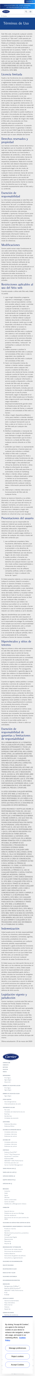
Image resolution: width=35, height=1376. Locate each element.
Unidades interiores (10, 1134)
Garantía (7, 1230)
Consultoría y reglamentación (13, 1258)
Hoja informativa (9, 1302)
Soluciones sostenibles (10, 1276)
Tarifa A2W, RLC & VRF (9, 1172)
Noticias (5, 1067)
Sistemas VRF (6, 1140)
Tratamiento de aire (9, 1107)
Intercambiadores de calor (12, 1104)
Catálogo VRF (7, 1183)
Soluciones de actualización (13, 1251)
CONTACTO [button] (30, 1)
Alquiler (7, 1243)
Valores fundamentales (11, 1300)
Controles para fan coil (11, 1162)
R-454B (6, 1294)
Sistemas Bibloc (9, 1126)
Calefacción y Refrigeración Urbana (15, 1204)
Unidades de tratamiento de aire (14, 1112)
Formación (6, 1207)
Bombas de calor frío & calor (11, 1085)
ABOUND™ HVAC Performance (13, 1160)
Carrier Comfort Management (13, 1165)
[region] (17, 1345)
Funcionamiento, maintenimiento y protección (17, 1226)
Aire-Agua (7, 1078)
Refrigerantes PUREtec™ (11, 1286)
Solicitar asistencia (10, 1215)
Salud (6, 1195)
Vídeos (5, 1071)
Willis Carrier (8, 1305)
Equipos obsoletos (9, 1180)
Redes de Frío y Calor (9, 1272)
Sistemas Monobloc (10, 1124)
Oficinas (6, 1197)
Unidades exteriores (10, 1132)
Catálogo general (9, 1176)
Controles (6, 1150)
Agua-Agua (7, 1080)
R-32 (5, 1292)
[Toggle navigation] (26, 11)
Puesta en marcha (10, 1228)
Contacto (5, 1065)
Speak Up (7, 1309)
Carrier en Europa (8, 1312)
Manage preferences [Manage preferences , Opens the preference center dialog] (17, 1348)
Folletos (5, 1069)
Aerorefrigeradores (10, 1101)
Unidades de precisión (11, 1118)
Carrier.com (6, 1062)
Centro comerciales (10, 1199)
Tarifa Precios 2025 (9, 1168)
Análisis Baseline (9, 1253)
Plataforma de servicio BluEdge (14, 1213)
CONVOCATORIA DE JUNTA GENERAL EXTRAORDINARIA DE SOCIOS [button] (17, 6)
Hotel (6, 1193)
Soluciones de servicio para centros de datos (16, 1218)
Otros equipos (7, 1099)
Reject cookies (17, 1356)
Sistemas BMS (8, 1158)
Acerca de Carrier (8, 1298)
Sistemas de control (10, 1136)
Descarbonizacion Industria (11, 1280)
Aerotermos (8, 1116)
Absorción (7, 1082)
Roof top (7, 1114)
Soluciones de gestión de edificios (15, 1255)
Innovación (6, 1284)
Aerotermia (6, 1121)
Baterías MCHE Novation (12, 1288)
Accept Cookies (17, 1365)
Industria (7, 1191)
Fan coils (7, 1109)
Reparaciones (8, 1239)
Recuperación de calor (10, 1269)
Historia (6, 1307)
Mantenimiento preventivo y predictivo (16, 1233)
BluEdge (7, 1235)
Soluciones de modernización (13, 1249)
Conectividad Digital (10, 1237)
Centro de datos (9, 1201)
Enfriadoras (6, 1075)
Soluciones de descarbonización (12, 1261)
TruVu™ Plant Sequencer (12, 1154)
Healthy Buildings (8, 1265)
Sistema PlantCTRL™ (10, 1152)
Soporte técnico (9, 1211)
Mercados (6, 1189)
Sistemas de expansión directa (12, 1129)
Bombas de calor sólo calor (11, 1093)
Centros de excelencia (11, 1315)
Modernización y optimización (12, 1247)
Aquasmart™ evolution (11, 1156)
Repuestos (7, 1241)
